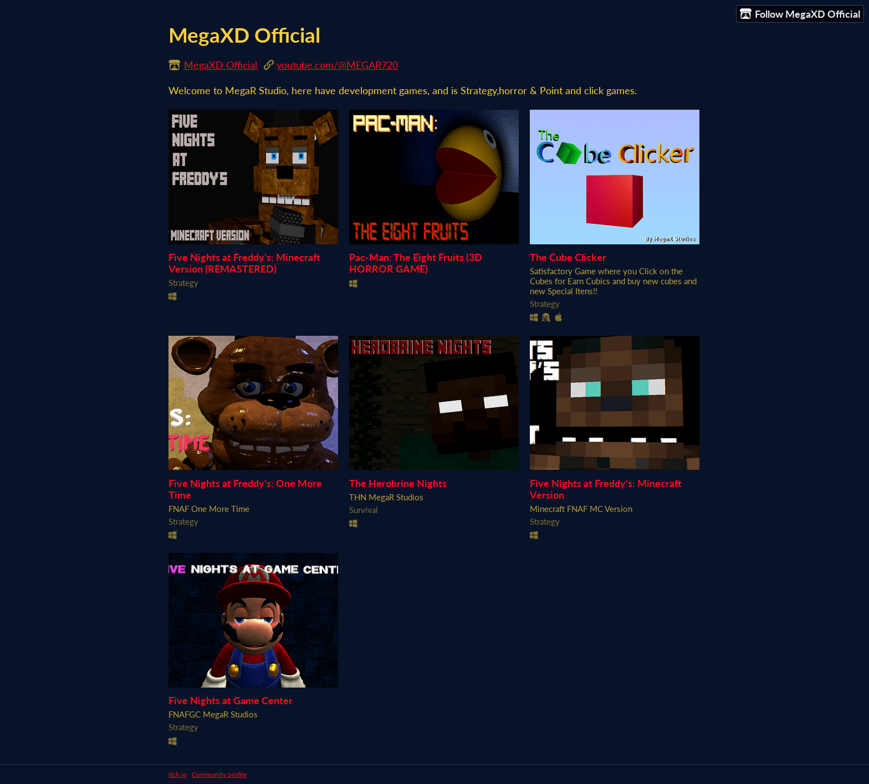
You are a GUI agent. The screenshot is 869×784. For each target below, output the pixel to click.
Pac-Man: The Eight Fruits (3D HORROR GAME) (415, 263)
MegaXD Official (220, 65)
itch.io (177, 774)
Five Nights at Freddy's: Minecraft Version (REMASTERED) (244, 263)
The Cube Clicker (568, 257)
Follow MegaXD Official (800, 14)
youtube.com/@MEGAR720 (337, 65)
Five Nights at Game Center (230, 700)
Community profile (219, 774)
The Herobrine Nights (398, 483)
